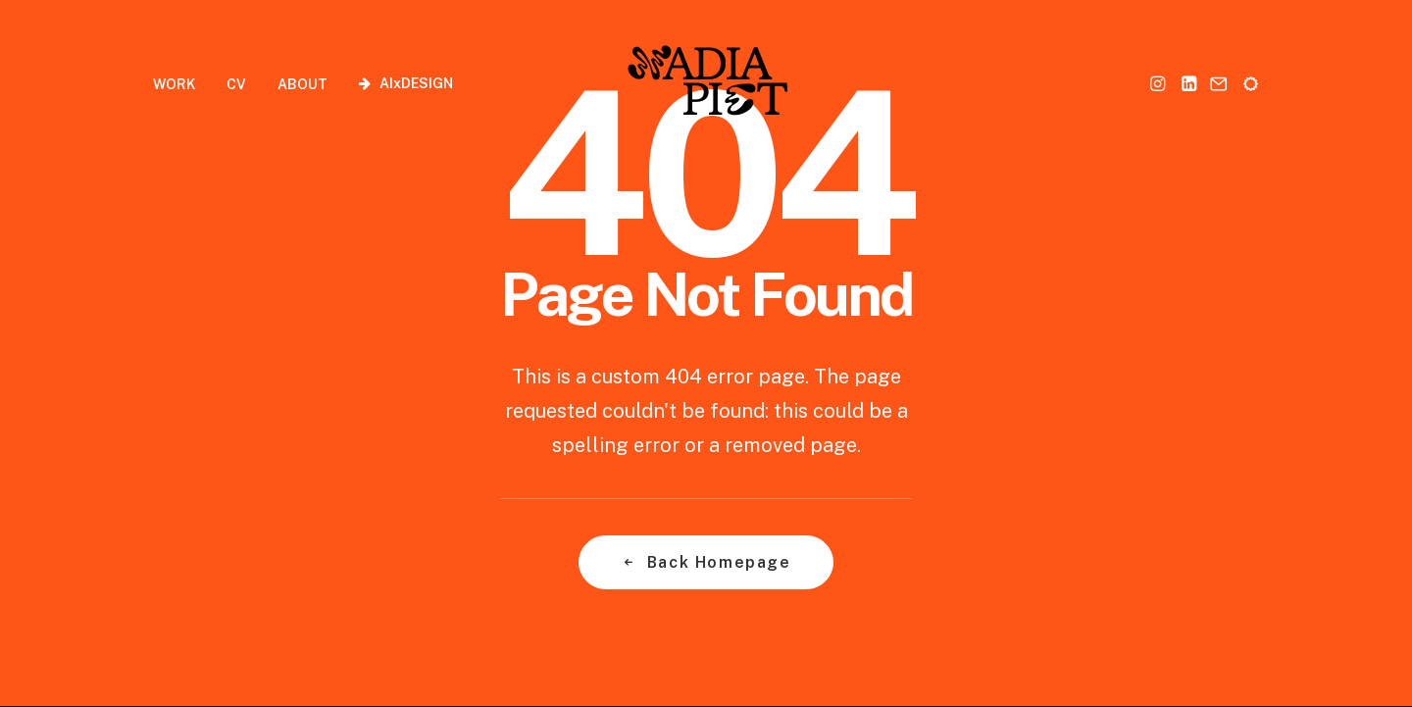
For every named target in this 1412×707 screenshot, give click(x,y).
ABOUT (302, 84)
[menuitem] (181, 84)
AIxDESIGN (416, 83)
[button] (1159, 83)
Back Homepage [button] (705, 562)
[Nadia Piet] (706, 82)
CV (236, 84)
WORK (174, 84)
